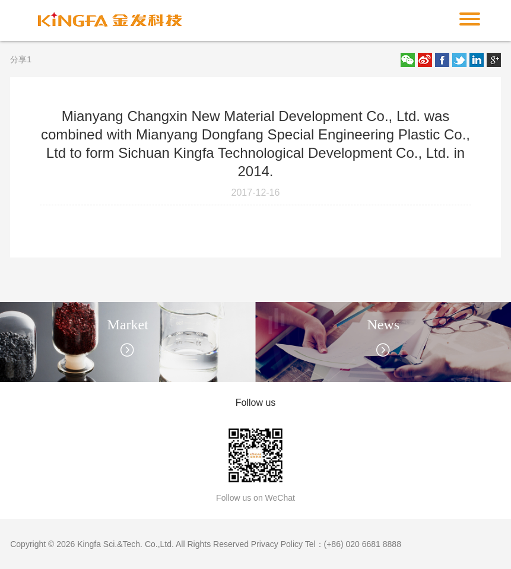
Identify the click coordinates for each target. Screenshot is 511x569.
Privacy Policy (277, 544)
